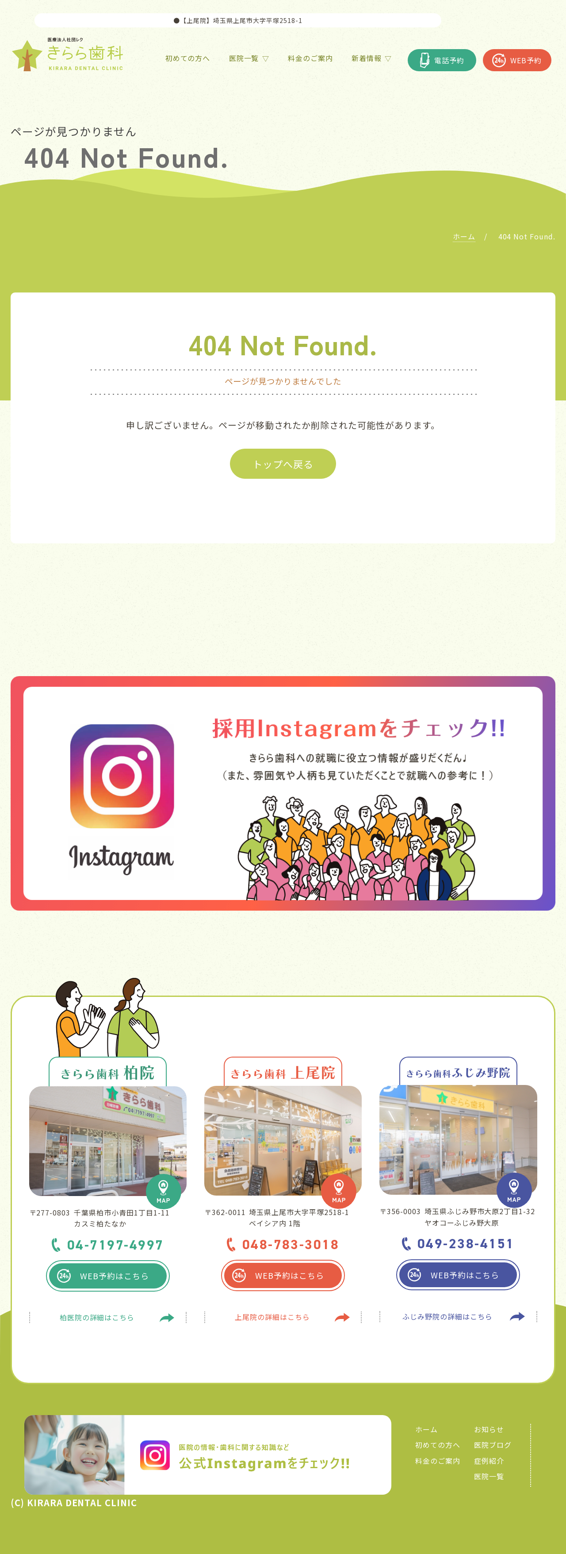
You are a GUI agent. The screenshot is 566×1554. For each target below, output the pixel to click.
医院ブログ (493, 1444)
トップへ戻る (283, 464)
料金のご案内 (437, 1460)
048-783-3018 (291, 1244)
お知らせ (489, 1429)
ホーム (426, 1429)
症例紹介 (489, 1460)
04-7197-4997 (115, 1245)
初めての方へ (437, 1444)
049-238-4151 (466, 1243)
